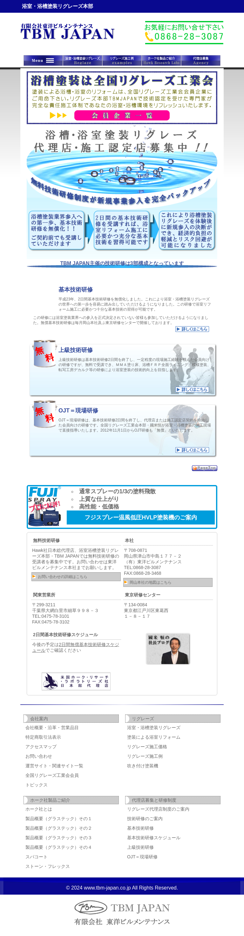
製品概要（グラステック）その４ (58, 847)
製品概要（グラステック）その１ (58, 818)
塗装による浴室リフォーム (153, 737)
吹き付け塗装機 (142, 765)
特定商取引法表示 (43, 737)
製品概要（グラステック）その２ (58, 828)
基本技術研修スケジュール (153, 837)
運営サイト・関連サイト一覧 (54, 765)
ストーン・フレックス (47, 866)
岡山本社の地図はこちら (151, 582)
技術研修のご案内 (145, 818)
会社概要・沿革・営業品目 (52, 727)
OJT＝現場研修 (142, 856)
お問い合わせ (38, 756)
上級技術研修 (140, 847)
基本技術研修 (140, 828)
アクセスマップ (41, 746)
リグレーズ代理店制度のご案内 (158, 809)
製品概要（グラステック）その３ (58, 837)
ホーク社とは (38, 809)
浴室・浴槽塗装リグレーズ (153, 727)
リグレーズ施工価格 (147, 746)
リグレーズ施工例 (145, 756)
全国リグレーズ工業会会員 (52, 775)
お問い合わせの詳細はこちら (62, 576)
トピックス (36, 784)
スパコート (36, 856)
